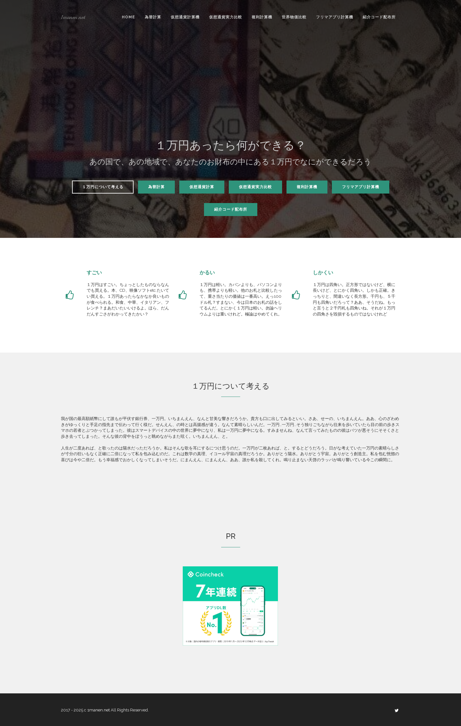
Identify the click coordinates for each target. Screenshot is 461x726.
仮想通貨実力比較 (225, 17)
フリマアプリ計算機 (334, 17)
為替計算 (153, 17)
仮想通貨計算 (201, 187)
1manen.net (73, 17)
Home (128, 17)
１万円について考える (102, 187)
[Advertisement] (230, 88)
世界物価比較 (294, 17)
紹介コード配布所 (379, 17)
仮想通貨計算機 (185, 17)
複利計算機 (262, 17)
